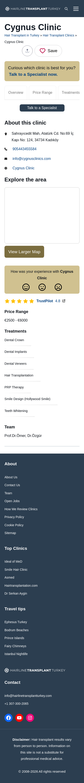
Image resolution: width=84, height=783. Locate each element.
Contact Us (12, 485)
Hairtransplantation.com (21, 585)
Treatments (71, 92)
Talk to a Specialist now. (33, 74)
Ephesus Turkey (15, 622)
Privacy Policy (14, 517)
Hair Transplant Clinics (58, 35)
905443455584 (25, 149)
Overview (15, 92)
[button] (66, 8)
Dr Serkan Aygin (15, 593)
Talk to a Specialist (42, 108)
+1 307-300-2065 (16, 703)
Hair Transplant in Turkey (21, 35)
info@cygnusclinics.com (32, 159)
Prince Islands (14, 638)
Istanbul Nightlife (16, 654)
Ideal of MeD (13, 561)
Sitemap (10, 533)
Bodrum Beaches (16, 630)
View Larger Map (24, 251)
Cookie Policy (14, 525)
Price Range (42, 92)
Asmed (9, 577)
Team (8, 493)
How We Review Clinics (21, 509)
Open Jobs (12, 501)
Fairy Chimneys (15, 646)
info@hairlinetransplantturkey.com (28, 696)
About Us (10, 477)
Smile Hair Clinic (16, 569)
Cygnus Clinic (23, 168)
